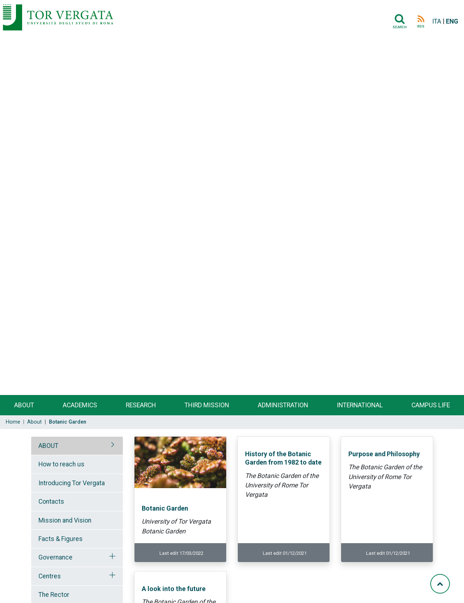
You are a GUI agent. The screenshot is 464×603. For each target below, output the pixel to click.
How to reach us (61, 464)
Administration (283, 405)
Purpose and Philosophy (384, 454)
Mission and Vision (64, 520)
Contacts (51, 501)
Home (13, 422)
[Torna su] (440, 584)
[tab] (77, 446)
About (24, 405)
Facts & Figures (60, 538)
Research (141, 405)
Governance (55, 557)
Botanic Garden (165, 508)
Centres (49, 576)
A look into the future (174, 588)
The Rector (53, 594)
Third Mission (207, 405)
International (360, 405)
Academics (80, 405)
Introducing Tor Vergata (71, 483)
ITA (436, 21)
